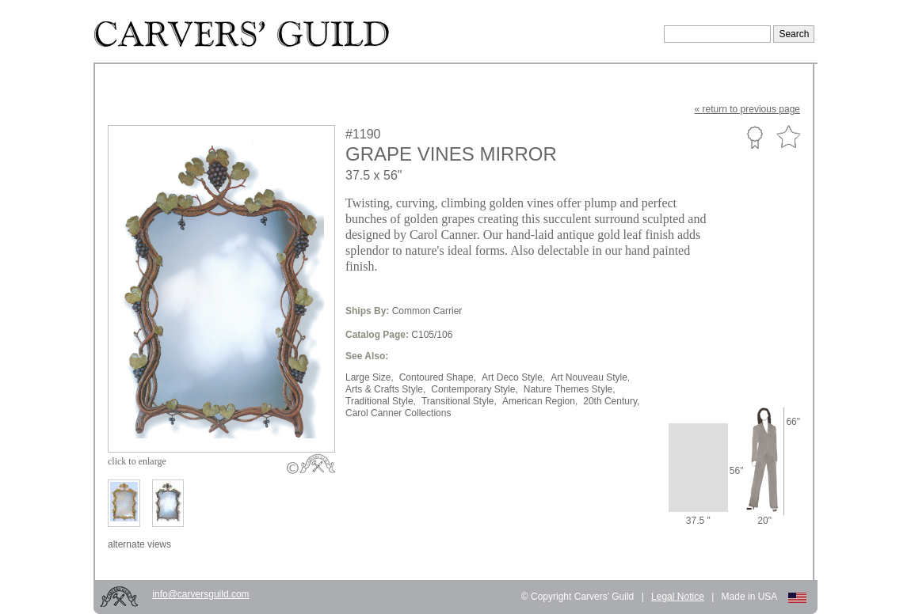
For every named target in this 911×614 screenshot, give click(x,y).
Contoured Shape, (437, 377)
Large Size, (369, 377)
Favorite (788, 137)
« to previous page (747, 109)
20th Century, (611, 401)
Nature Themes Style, (570, 389)
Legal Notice (677, 596)
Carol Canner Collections (398, 413)
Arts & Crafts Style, (385, 389)
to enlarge (137, 461)
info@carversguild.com (200, 594)
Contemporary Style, (474, 389)
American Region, (539, 401)
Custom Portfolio (754, 137)
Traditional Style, (380, 401)
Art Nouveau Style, (590, 377)
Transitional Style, (459, 401)
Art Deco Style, (513, 377)
